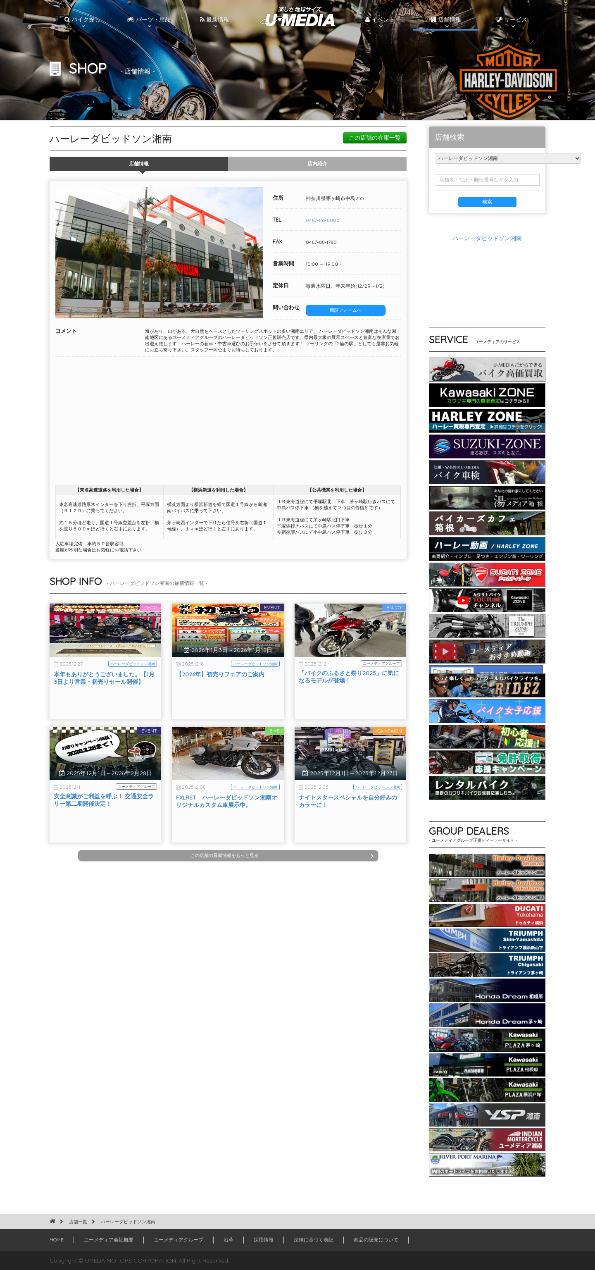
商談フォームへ (346, 310)
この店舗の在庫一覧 (375, 137)
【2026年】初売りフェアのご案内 (220, 697)
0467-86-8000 (323, 220)
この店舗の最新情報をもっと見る (282, 855)
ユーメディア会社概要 (108, 1240)
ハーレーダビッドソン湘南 (487, 238)
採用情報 (264, 1240)
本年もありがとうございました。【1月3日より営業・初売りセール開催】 (104, 700)
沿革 (228, 1240)
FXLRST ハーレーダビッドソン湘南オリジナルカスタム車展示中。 (226, 823)
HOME (57, 1240)
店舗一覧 (78, 1222)
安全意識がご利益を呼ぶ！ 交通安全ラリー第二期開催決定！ (104, 822)
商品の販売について (376, 1240)
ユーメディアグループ (178, 1240)
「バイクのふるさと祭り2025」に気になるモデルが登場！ (349, 699)
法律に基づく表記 (313, 1240)
